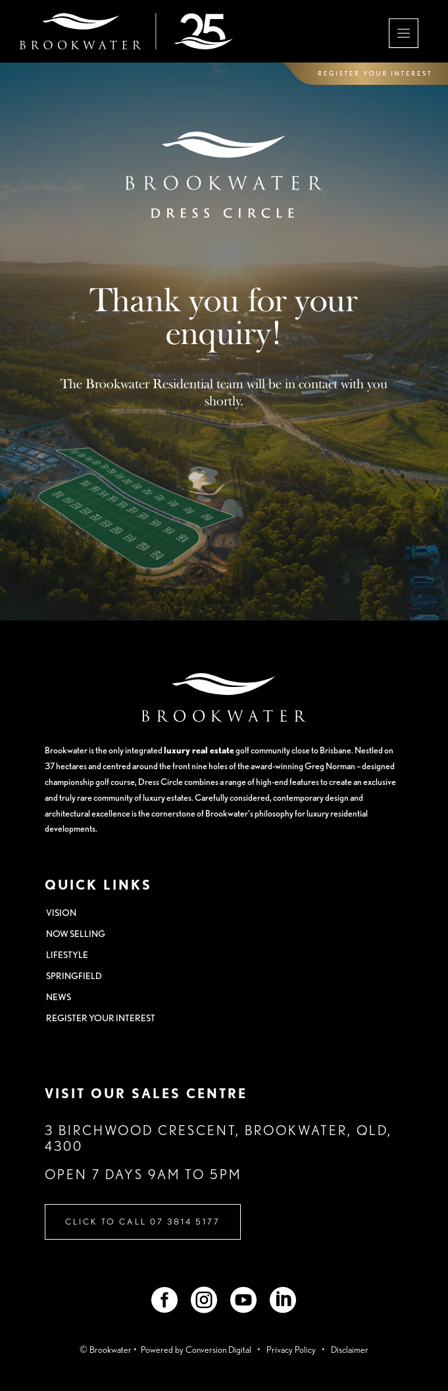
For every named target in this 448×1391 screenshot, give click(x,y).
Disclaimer (349, 1349)
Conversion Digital (219, 1349)
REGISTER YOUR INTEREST (100, 1018)
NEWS (58, 997)
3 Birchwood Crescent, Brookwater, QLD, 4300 (218, 1138)
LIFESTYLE (67, 954)
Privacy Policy (291, 1349)
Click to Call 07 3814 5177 (142, 1222)
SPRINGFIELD (74, 976)
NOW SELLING (75, 933)
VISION (61, 912)
